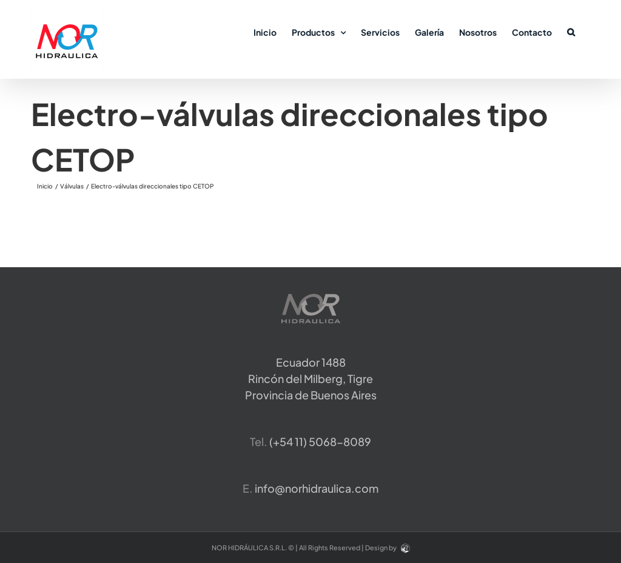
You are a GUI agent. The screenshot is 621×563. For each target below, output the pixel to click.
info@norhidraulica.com (316, 488)
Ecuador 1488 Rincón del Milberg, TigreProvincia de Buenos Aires (311, 378)
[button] (571, 31)
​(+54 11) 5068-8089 (320, 441)
